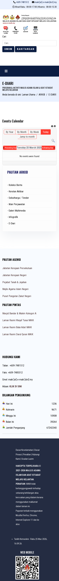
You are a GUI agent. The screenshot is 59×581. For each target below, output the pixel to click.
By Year (9, 132)
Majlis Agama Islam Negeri (15, 289)
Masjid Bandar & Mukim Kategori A (19, 313)
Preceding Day (10, 148)
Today (46, 132)
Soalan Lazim (28, 459)
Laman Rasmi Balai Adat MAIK (17, 327)
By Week (34, 132)
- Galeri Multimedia (16, 210)
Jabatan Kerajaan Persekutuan (17, 268)
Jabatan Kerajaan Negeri (14, 275)
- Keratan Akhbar (15, 191)
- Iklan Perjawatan (16, 204)
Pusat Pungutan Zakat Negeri (16, 296)
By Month (21, 132)
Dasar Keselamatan (24, 450)
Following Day (47, 148)
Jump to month (27, 136)
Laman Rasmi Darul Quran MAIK (17, 334)
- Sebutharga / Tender (18, 197)
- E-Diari (11, 223)
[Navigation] (6, 71)
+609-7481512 (22, 2)
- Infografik (12, 217)
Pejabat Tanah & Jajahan (14, 282)
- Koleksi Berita (14, 185)
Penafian (27, 454)
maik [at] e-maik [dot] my (46, 2)
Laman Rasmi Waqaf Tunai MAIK (18, 320)
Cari (4, 36)
